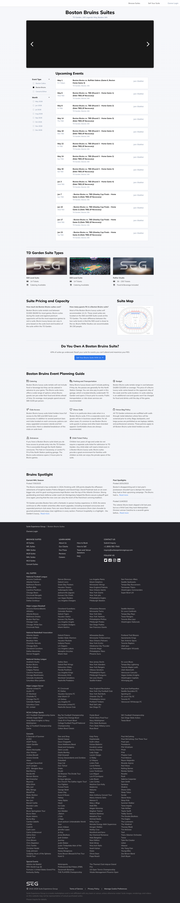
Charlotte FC (31, 696)
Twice (123, 837)
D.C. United (30, 707)
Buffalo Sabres (32, 667)
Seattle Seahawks (128, 582)
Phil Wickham (127, 747)
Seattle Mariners (127, 608)
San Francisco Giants (98, 627)
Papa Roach (95, 856)
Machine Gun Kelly (97, 784)
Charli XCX (30, 837)
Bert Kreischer (32, 779)
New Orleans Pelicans (99, 640)
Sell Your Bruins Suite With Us (90, 357)
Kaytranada (94, 739)
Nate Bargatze (95, 837)
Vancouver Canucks (129, 672)
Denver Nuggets (32, 654)
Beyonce (29, 782)
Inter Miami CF (64, 696)
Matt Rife (93, 806)
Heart (60, 803)
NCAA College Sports (35, 712)
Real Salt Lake (95, 704)
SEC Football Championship (132, 715)
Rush (123, 776)
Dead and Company (66, 747)
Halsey (60, 797)
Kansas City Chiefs (65, 595)
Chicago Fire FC (32, 699)
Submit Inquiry (110, 543)
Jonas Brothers (64, 835)
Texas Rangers (127, 616)
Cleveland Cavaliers (34, 648)
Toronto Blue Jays (128, 619)
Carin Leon (30, 829)
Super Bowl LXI (127, 593)
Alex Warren (31, 752)
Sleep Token (126, 792)
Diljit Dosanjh (63, 755)
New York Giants (96, 593)
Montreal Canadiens (66, 678)
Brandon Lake (32, 806)
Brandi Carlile (31, 803)
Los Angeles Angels (66, 622)
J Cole (60, 816)
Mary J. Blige (95, 803)
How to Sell (81, 546)
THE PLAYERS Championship (70, 872)
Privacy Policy (94, 889)
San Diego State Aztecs (130, 718)
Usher (123, 843)
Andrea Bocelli (32, 755)
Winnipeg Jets (127, 680)
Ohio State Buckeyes (98, 723)
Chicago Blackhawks (34, 675)
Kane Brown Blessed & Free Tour (71, 853)
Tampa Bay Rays (128, 614)
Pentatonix (125, 744)
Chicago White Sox (34, 624)
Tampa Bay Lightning (130, 664)
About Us (63, 543)
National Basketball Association (39, 632)
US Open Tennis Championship (102, 869)
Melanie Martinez (97, 813)
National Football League (36, 577)
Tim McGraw (126, 829)
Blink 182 (30, 797)
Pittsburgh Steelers (97, 600)
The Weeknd (126, 824)
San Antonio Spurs (129, 640)
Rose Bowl (94, 728)
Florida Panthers (64, 670)
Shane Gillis (126, 790)
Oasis (92, 851)
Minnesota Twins (97, 611)
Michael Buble (95, 819)
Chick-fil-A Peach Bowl (67, 720)
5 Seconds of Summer (35, 736)
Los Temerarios (96, 768)
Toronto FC (125, 699)
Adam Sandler (32, 744)
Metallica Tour (95, 816)
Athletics (29, 611)
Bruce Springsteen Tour (35, 811)
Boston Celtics (32, 638)
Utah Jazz (125, 646)
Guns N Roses (63, 795)
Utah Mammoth (127, 670)
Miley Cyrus (94, 822)
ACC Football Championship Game (40, 715)
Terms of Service (76, 889)
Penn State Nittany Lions (100, 726)
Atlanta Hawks (32, 635)
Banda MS (30, 774)
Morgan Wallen (96, 827)
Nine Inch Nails (96, 845)
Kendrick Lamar (96, 747)
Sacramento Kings (128, 638)
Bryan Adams (31, 816)
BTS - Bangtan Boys (34, 768)
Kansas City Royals (66, 619)
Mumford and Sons (97, 832)
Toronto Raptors (127, 643)
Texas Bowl (126, 720)
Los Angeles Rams (97, 579)
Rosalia (124, 774)
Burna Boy (30, 819)
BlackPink (30, 792)
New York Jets (95, 595)
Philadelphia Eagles (98, 598)
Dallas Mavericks (33, 651)
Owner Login (173, 3)
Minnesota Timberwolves (100, 638)
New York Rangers (97, 667)
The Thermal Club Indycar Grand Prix (103, 865)
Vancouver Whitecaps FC (131, 702)
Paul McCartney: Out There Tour (134, 739)
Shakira (124, 787)
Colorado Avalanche (34, 678)
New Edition (95, 840)
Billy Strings (31, 790)
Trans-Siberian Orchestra (131, 835)
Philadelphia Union (97, 699)
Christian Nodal (32, 848)
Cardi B (29, 827)
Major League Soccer (34, 686)
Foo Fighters (63, 784)
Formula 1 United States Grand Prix (40, 869)
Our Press (63, 550)
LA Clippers (62, 646)
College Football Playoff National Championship (71, 724)
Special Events (32, 861)
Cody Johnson (32, 851)
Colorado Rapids (33, 702)
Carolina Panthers (33, 590)
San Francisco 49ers (129, 579)
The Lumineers (127, 822)
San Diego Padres (97, 624)
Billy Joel (29, 787)
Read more (45, 513)
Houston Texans (64, 587)
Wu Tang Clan (127, 848)
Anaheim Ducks (32, 662)
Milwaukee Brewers (98, 608)
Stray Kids (125, 800)
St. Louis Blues (127, 662)
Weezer (124, 845)
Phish (123, 750)
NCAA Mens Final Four (99, 718)
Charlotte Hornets (33, 643)
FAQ (78, 556)
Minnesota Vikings (97, 584)
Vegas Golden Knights (130, 675)
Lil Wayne (94, 760)
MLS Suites (30, 561)
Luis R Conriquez (96, 776)
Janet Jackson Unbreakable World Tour (72, 823)
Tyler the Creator (128, 840)
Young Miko (126, 851)
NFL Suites (30, 546)
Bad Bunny (30, 771)
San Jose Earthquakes (130, 688)
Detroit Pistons (64, 635)
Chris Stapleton (32, 843)
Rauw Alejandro (127, 760)
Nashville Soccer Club (67, 707)
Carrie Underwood (33, 832)
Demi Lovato (63, 750)
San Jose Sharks (96, 678)
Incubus (61, 808)
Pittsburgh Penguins (98, 675)
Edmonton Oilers (65, 667)
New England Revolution (100, 688)
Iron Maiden (63, 811)
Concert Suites (32, 564)
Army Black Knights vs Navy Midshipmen (37, 721)
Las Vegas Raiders (65, 598)
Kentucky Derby (32, 872)
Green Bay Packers (65, 584)
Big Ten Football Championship (71, 715)
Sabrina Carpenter (128, 779)
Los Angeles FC (64, 702)
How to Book (82, 543)
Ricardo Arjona (127, 763)
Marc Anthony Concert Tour (101, 795)
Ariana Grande (32, 758)
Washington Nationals (130, 622)
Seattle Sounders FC (129, 691)
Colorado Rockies (65, 611)
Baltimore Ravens (33, 584)
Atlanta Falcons (32, 582)
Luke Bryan (94, 779)
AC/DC (29, 739)
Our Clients (63, 546)
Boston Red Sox (32, 619)
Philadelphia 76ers (97, 651)
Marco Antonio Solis (98, 797)
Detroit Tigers (63, 614)
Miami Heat (62, 654)
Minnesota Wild (64, 675)
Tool (123, 832)
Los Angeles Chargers (67, 600)
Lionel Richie (95, 766)
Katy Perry (94, 736)
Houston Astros (64, 616)
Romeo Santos (127, 771)
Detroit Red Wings (65, 664)
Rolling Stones (127, 768)
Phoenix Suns (95, 654)
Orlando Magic (96, 648)
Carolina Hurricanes (34, 672)
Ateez (28, 760)
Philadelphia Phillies (98, 619)
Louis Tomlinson (96, 771)
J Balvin (61, 813)
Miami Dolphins (96, 582)
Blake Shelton (32, 795)
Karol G (61, 856)
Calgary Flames (32, 670)
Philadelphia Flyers (97, 672)
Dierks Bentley (64, 752)
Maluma (93, 790)
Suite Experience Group (35, 526)
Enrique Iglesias (64, 779)
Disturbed (62, 760)
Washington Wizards (130, 648)
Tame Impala (126, 806)
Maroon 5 (94, 800)
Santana (124, 784)
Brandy (29, 808)
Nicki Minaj (94, 843)
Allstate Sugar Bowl (34, 718)
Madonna (94, 787)
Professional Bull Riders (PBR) (70, 867)
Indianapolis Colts (65, 590)
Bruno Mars (31, 813)
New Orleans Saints (98, 590)
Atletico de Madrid (33, 864)
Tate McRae (126, 808)
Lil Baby (93, 758)
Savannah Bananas (66, 869)
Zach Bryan (125, 856)
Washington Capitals (130, 678)
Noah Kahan (95, 848)
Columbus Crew (32, 704)
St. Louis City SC (127, 696)
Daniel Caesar (63, 739)
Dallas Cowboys (33, 600)
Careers (62, 557)
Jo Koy (60, 832)
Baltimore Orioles (33, 616)
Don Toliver (62, 766)
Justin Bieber (63, 843)
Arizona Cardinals (33, 579)
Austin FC (30, 691)
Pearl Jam (125, 742)
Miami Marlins (63, 627)
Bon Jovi (29, 800)
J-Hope (61, 819)
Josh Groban (63, 837)
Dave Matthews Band (67, 744)
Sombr (123, 795)
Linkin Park (94, 763)
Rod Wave (125, 766)
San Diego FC (95, 707)
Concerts (29, 734)
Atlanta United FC (33, 688)
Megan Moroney (96, 808)
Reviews (62, 553)
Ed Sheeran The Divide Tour (69, 774)
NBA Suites (31, 550)
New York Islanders (97, 664)
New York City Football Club (101, 691)
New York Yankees (97, 616)
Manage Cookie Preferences (115, 889)
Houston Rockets (65, 640)
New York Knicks (96, 643)
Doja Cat (61, 763)
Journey (61, 840)
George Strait (63, 790)
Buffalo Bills (31, 587)
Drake (60, 768)
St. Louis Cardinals (128, 611)
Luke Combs (95, 782)
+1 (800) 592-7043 (111, 546)
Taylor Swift (126, 811)
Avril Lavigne (31, 766)
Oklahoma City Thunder (99, 646)
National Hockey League (36, 659)
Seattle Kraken (96, 680)
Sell (154, 3)
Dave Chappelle (64, 742)
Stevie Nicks (126, 797)
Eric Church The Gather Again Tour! (72, 782)
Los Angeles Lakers (66, 648)
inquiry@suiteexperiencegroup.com (118, 550)
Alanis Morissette (33, 750)
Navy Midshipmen (97, 720)
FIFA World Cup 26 (34, 867)
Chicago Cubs (32, 622)
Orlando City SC (96, 696)
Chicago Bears (32, 593)
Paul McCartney (127, 736)
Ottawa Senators (97, 670)
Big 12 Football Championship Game (38, 727)
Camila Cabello (32, 822)
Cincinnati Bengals (34, 595)
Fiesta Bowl (94, 715)
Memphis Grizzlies (65, 651)
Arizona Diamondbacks (36, 608)
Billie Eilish (30, 784)
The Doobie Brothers (129, 816)
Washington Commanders (132, 590)
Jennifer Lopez (64, 829)
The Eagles (125, 819)
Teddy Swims (126, 813)
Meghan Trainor (96, 811)
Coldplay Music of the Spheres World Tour (38, 854)
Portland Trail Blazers (130, 635)
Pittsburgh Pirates (97, 622)
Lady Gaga (94, 752)
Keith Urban (94, 742)
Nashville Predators (66, 680)
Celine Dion (31, 835)
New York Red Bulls (98, 694)
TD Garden (77, 17)
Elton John (62, 776)
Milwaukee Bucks (97, 635)
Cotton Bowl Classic (66, 728)
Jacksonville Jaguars (66, 593)
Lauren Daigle (95, 755)
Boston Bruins (32, 664)
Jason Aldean (63, 827)
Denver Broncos (64, 579)
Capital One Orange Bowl (68, 718)
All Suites (30, 543)
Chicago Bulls (32, 646)
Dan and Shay (64, 736)
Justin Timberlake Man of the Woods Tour (69, 846)
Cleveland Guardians (66, 608)
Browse (134, 3)
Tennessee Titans (128, 587)
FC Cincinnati (63, 688)
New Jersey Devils (97, 662)
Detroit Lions (63, 582)
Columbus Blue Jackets (35, 680)
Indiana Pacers (64, 643)
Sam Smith (125, 782)
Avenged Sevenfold (34, 763)
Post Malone (126, 758)
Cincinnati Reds (32, 627)
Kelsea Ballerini (96, 744)
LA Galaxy (62, 699)
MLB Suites (30, 553)
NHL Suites (30, 557)
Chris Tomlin (31, 845)
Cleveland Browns (33, 598)
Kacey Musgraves (65, 851)
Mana (92, 792)
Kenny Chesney (96, 750)
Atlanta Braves (32, 614)
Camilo (29, 824)
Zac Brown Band (128, 853)
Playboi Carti (126, 755)
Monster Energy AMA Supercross (103, 824)
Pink (123, 752)
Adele (28, 747)
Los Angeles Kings (65, 672)
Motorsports (63, 864)
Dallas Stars (63, 662)
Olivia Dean (94, 853)
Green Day (62, 792)
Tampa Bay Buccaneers (130, 584)
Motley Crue (94, 829)
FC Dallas (62, 691)
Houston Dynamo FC (66, 694)
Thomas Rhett (127, 827)
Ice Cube (61, 806)
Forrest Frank (63, 787)
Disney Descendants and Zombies (72, 758)
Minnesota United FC (66, 704)
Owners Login (32, 531)
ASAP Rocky (31, 742)
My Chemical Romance (99, 835)
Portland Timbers (97, 702)
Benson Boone (32, 776)
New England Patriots (99, 587)
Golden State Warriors (67, 638)
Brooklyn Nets (32, 640)
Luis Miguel (94, 774)
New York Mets (96, 614)
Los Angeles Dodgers (66, 624)
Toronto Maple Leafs (129, 667)
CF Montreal (31, 694)
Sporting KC (126, 694)
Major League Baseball (35, 606)
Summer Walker (127, 803)
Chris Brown (31, 840)
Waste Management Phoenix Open (104, 872)
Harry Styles (63, 800)
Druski (60, 771)
